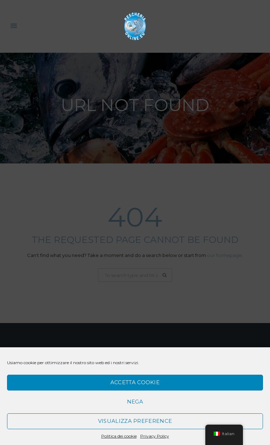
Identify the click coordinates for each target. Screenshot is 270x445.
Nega (135, 401)
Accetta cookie (135, 382)
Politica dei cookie (119, 436)
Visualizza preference (135, 421)
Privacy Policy (154, 436)
